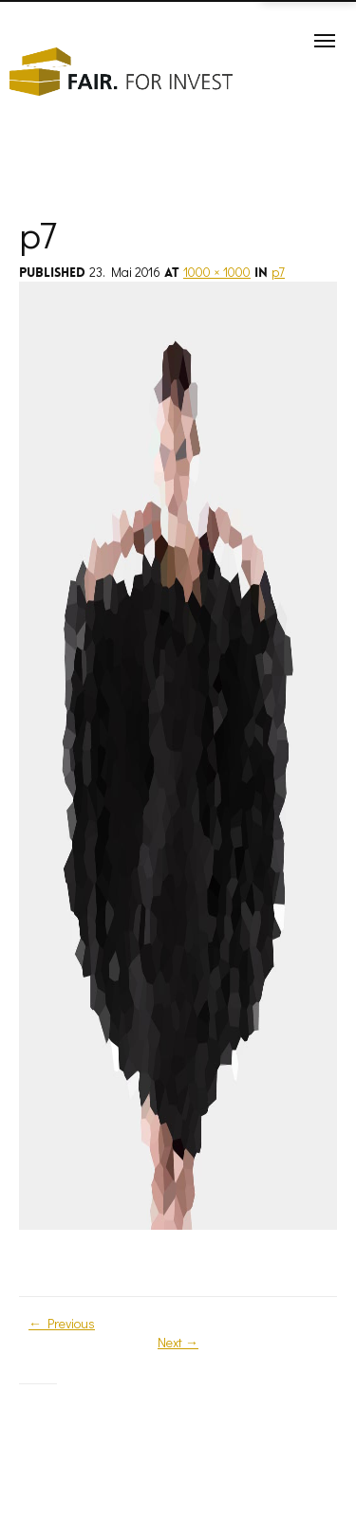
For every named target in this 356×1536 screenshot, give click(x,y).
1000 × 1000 (217, 272)
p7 (278, 272)
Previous (61, 1323)
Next (178, 1342)
